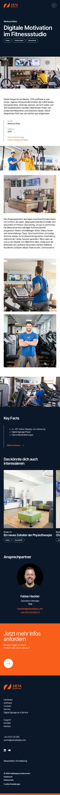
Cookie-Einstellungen (12, 784)
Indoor (8, 40)
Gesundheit (32, 40)
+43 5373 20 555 (11, 737)
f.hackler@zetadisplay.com (30, 609)
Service (7, 709)
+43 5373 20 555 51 (30, 612)
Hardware (8, 699)
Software (8, 703)
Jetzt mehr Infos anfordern (22, 636)
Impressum (8, 777)
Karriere (7, 726)
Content (7, 706)
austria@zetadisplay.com (15, 740)
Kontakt (7, 723)
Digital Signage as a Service (16, 712)
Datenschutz (9, 780)
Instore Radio (19, 40)
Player (25, 140)
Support (7, 720)
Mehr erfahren (16, 445)
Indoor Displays (14, 140)
